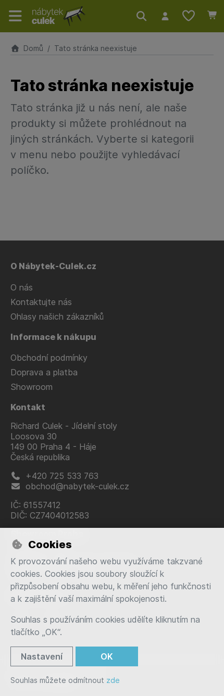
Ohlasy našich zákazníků (57, 316)
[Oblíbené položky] (189, 16)
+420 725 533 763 (54, 476)
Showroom (31, 387)
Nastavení (42, 656)
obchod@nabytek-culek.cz (69, 486)
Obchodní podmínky (49, 357)
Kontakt (27, 407)
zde (113, 680)
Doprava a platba (44, 372)
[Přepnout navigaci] (15, 16)
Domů (26, 48)
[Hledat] (141, 16)
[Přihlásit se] (165, 16)
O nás (21, 287)
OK (107, 656)
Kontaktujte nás (41, 302)
